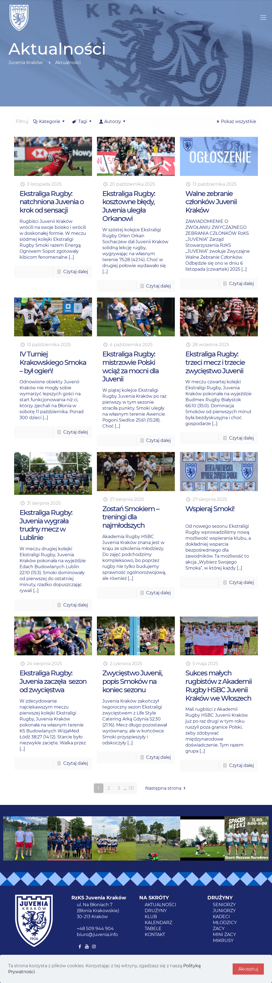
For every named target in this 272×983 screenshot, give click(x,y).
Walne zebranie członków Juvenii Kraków (211, 201)
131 (131, 788)
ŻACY (218, 928)
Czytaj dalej (75, 271)
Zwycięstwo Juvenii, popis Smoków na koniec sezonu (132, 681)
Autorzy (112, 121)
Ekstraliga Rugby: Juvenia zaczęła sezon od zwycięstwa (53, 681)
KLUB (151, 916)
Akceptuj (248, 969)
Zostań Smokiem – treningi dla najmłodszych (130, 516)
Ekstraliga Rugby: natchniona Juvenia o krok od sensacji (52, 201)
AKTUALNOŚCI (160, 904)
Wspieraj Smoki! (209, 508)
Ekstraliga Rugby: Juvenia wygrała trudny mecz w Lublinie (46, 525)
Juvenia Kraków (25, 62)
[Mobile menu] (263, 17)
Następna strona (166, 788)
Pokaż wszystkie (235, 121)
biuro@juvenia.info (97, 934)
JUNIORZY (224, 910)
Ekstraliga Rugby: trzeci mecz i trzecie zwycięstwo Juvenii (215, 362)
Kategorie (49, 121)
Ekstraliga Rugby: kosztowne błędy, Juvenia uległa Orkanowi (128, 206)
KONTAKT (155, 934)
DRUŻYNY (156, 910)
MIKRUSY (223, 940)
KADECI (221, 916)
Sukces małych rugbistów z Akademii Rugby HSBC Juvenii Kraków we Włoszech (218, 685)
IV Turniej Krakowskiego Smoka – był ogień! (53, 362)
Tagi (82, 121)
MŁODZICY (225, 922)
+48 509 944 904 (95, 928)
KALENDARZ (158, 922)
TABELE (153, 928)
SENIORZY (224, 904)
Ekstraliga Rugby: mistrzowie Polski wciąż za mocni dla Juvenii (130, 366)
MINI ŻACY (224, 934)
